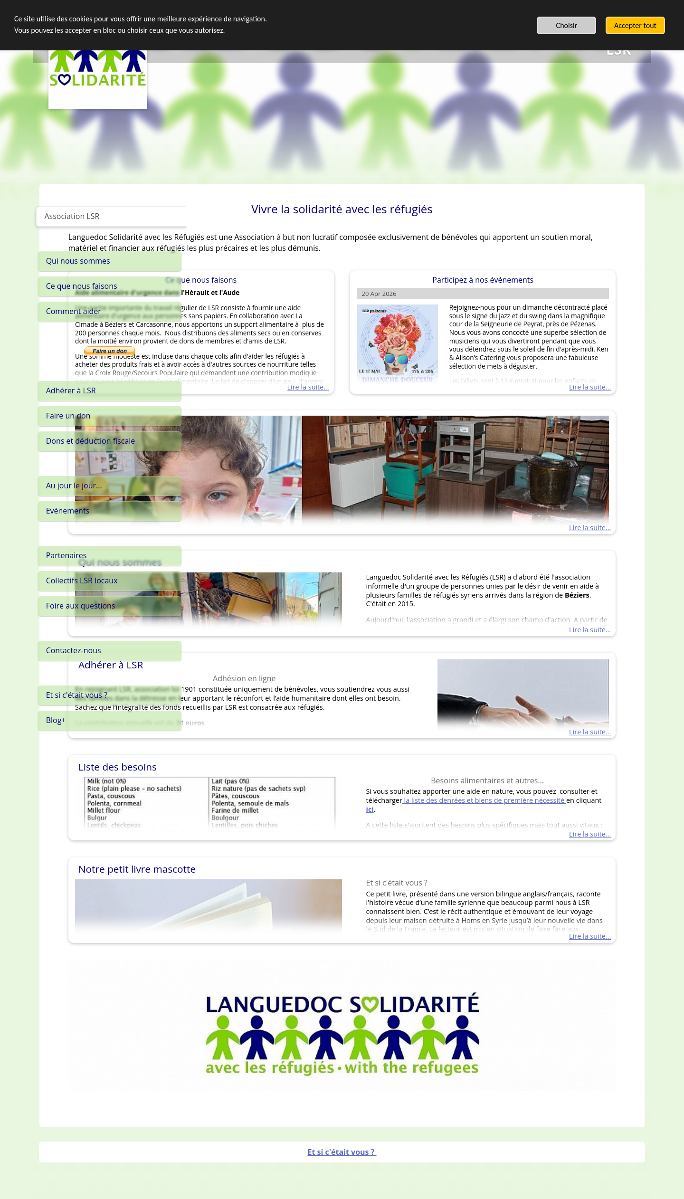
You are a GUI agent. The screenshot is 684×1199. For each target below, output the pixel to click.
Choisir (567, 25)
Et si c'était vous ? (341, 1128)
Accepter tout (635, 25)
